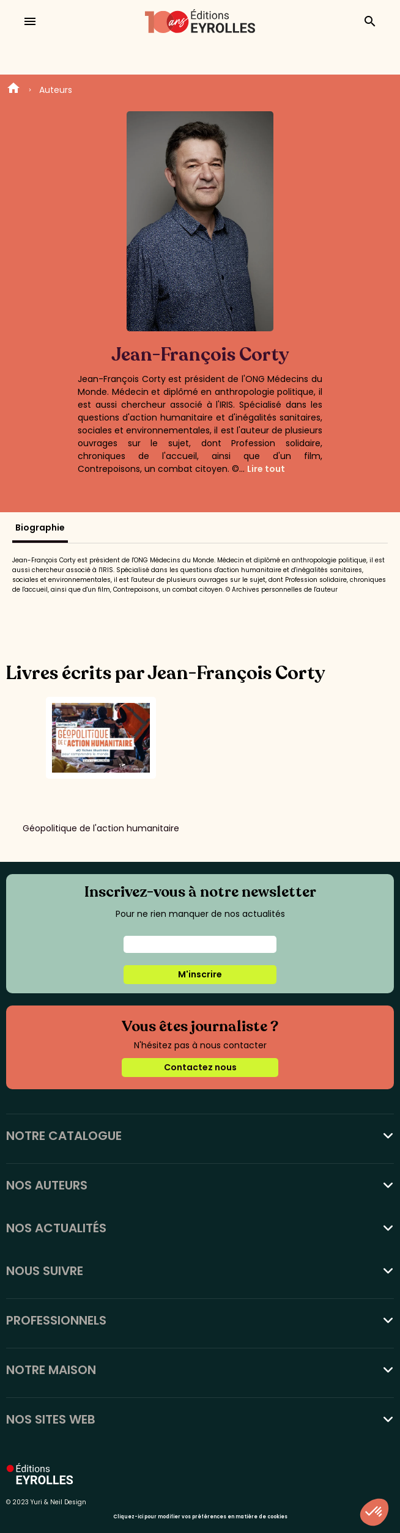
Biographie (40, 527)
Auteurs (55, 90)
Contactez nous (200, 1067)
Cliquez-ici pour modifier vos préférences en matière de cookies (200, 1516)
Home (13, 90)
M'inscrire (200, 974)
